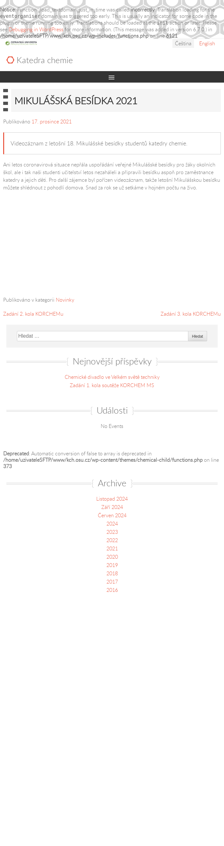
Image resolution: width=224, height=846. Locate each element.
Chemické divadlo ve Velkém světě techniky (112, 376)
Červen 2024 (112, 515)
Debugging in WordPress (36, 29)
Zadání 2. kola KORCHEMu (33, 313)
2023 (112, 531)
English (207, 43)
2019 (112, 565)
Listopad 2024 (112, 498)
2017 (112, 581)
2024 (112, 523)
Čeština (183, 43)
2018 (112, 573)
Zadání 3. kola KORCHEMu (191, 313)
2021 (112, 548)
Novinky (65, 299)
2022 (112, 540)
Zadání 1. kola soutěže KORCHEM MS (112, 385)
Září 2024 (112, 507)
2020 (112, 556)
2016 (112, 589)
